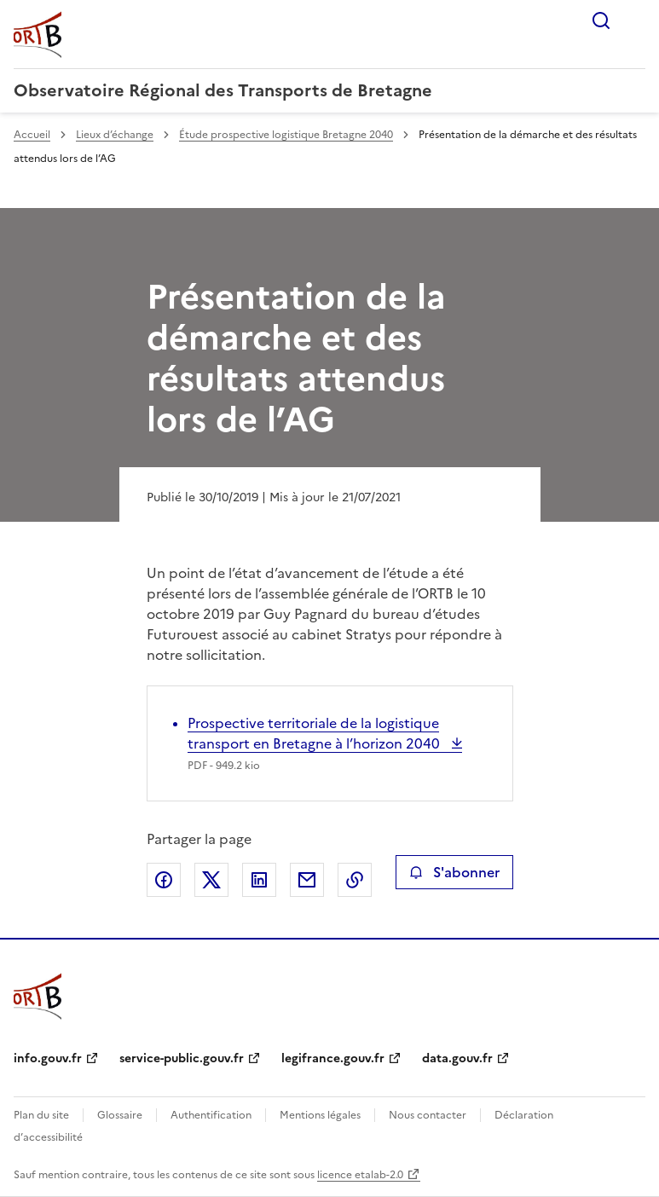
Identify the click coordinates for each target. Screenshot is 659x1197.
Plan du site (41, 1115)
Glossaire (119, 1115)
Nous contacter (427, 1115)
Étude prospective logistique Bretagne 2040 (286, 134)
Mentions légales (320, 1115)
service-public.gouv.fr (181, 1058)
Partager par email (307, 880)
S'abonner (454, 872)
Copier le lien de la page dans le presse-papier (355, 880)
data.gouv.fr (457, 1058)
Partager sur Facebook (164, 880)
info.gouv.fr (48, 1058)
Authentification (211, 1115)
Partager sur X (211, 880)
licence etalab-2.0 (360, 1175)
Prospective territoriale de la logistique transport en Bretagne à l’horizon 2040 (315, 733)
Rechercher (601, 20)
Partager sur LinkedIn (259, 880)
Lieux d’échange (114, 134)
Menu (635, 20)
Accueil (32, 134)
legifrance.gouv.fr (332, 1058)
